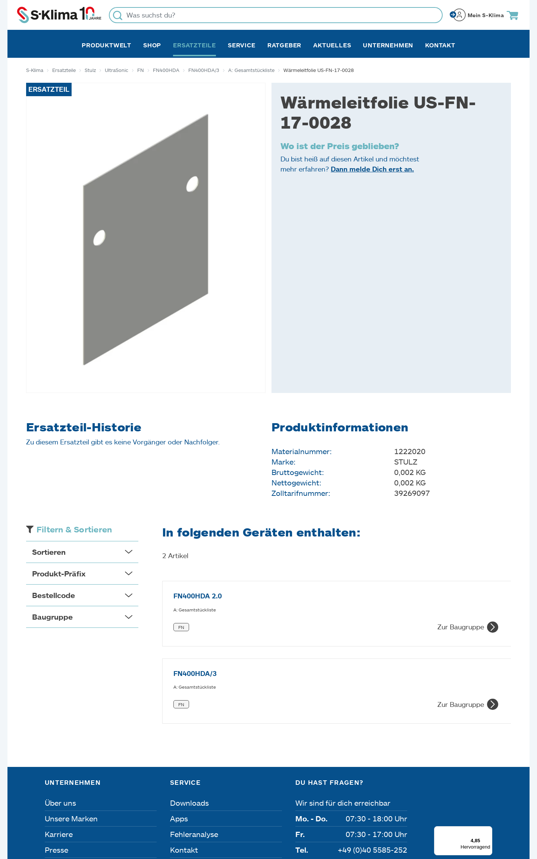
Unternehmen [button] (388, 45)
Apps (179, 733)
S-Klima (34, 70)
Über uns (60, 718)
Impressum (62, 817)
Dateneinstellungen (191, 817)
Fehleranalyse (194, 749)
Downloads (189, 718)
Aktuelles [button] (332, 45)
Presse (56, 765)
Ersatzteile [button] (194, 45)
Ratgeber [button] (284, 45)
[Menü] (487, 746)
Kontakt (440, 45)
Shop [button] (152, 45)
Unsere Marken (71, 733)
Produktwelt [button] (106, 45)
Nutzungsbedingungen (281, 817)
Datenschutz (120, 817)
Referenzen (64, 780)
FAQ (177, 780)
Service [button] (241, 45)
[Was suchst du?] (276, 15)
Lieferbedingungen (370, 817)
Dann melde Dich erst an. (372, 169)
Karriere (59, 749)
